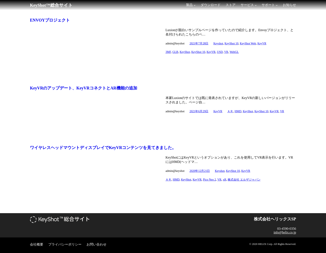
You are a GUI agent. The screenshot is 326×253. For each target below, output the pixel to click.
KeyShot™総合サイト (51, 5)
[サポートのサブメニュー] (277, 5)
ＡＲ (230, 111)
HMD (238, 111)
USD (220, 52)
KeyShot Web (248, 43)
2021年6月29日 (198, 111)
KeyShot (185, 52)
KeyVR (261, 43)
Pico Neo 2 (209, 179)
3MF (168, 52)
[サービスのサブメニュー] (256, 5)
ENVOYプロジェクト (50, 20)
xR (224, 179)
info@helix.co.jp (285, 232)
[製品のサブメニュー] (195, 5)
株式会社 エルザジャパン (244, 179)
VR (226, 52)
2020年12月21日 (199, 170)
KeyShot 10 (231, 43)
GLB (175, 52)
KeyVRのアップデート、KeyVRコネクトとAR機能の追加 (83, 88)
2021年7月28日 (198, 43)
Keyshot (218, 43)
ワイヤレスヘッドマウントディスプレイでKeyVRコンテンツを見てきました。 (103, 147)
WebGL (234, 52)
